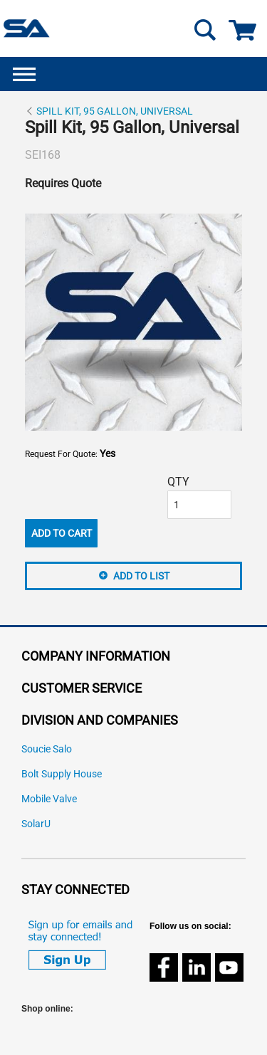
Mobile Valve (49, 799)
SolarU (36, 824)
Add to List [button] (141, 576)
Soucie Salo (46, 749)
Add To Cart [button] (61, 533)
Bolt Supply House (61, 774)
